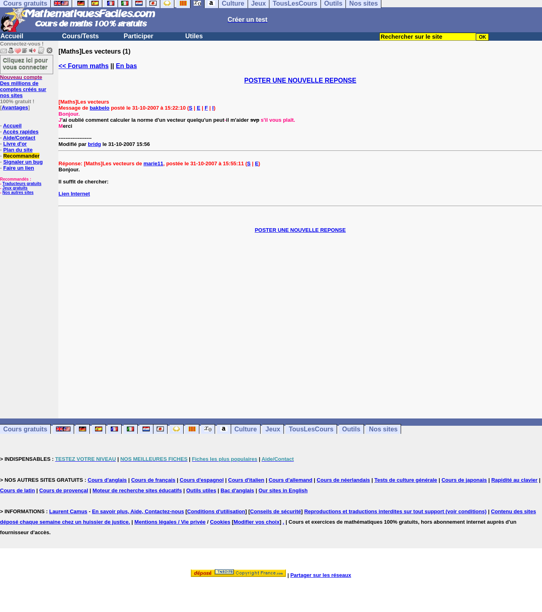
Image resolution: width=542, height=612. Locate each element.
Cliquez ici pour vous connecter (25, 63)
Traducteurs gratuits (21, 183)
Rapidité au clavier (514, 480)
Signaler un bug (23, 162)
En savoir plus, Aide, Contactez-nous (138, 511)
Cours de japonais (464, 480)
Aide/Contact (19, 138)
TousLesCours (311, 429)
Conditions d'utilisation (216, 511)
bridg (94, 144)
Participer (138, 36)
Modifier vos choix (256, 522)
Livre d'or (15, 144)
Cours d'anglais (107, 480)
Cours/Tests (80, 36)
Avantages (15, 107)
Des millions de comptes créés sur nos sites (23, 86)
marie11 (153, 163)
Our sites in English (283, 490)
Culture (245, 429)
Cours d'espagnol (201, 480)
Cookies (220, 522)
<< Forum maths (83, 65)
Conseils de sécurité (275, 511)
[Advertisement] (300, 319)
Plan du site (18, 150)
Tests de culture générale (405, 480)
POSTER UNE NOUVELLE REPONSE (300, 80)
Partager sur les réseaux (320, 575)
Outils (351, 429)
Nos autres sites (17, 192)
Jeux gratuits (14, 188)
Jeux (272, 429)
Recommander (21, 156)
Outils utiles (201, 490)
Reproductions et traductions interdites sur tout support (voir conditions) (395, 511)
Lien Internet (74, 194)
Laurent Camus (68, 511)
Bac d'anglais (237, 490)
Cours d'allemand (290, 480)
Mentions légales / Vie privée (170, 522)
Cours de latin (17, 490)
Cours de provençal (63, 490)
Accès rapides (20, 132)
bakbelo (100, 108)
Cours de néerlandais (343, 480)
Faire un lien (18, 168)
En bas (126, 65)
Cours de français (153, 480)
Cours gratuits (25, 429)
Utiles (194, 36)
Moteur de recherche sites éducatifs (137, 490)
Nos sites (383, 429)
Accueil (11, 36)
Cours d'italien (246, 480)
